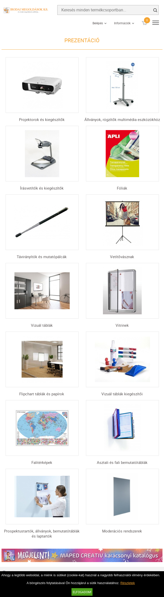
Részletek (127, 583)
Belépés (98, 23)
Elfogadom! (82, 592)
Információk (122, 23)
